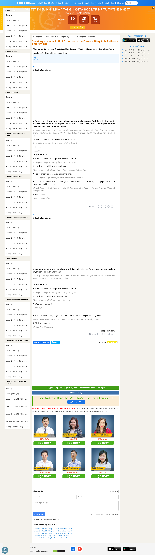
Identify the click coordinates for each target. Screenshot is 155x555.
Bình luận (37, 342)
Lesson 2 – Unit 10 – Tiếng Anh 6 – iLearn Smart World (53, 531)
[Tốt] (108, 206)
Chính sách (33, 547)
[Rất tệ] (98, 206)
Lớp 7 (73, 3)
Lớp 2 (107, 3)
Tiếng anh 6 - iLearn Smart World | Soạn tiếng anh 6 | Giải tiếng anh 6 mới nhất (65, 37)
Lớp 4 (93, 3)
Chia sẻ (46, 342)
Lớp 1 (113, 3)
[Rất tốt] (112, 206)
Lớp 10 (54, 3)
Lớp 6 (80, 3)
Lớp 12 (40, 3)
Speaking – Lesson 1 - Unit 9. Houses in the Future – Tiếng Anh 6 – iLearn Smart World (75, 42)
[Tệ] (101, 206)
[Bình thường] (105, 206)
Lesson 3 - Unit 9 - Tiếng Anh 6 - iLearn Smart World (52, 535)
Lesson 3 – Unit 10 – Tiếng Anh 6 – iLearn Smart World (53, 529)
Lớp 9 (60, 3)
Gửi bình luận (38, 514)
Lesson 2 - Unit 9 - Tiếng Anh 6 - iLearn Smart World (52, 538)
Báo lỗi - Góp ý (76, 392)
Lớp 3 (100, 3)
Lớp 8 (67, 3)
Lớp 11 (47, 3)
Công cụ (120, 3)
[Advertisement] (61, 365)
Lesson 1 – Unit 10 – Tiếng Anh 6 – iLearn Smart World (53, 533)
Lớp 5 (87, 3)
